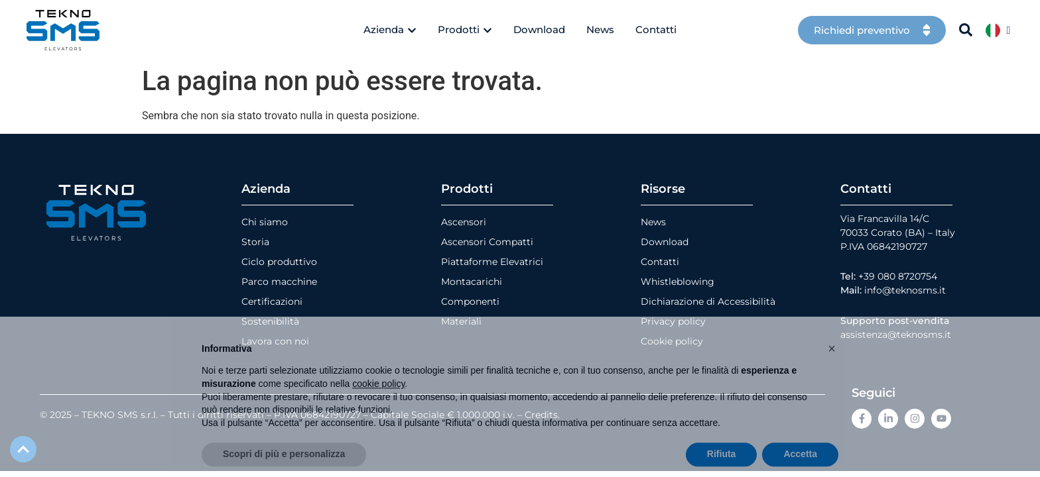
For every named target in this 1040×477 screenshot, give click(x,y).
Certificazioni (271, 301)
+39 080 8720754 (897, 276)
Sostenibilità (270, 321)
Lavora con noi (275, 341)
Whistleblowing (677, 282)
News (653, 222)
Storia (255, 242)
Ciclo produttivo (279, 262)
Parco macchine (279, 282)
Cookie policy (672, 341)
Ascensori (463, 222)
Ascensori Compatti (487, 242)
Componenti (470, 301)
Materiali (461, 321)
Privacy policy (673, 321)
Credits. (542, 415)
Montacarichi (471, 282)
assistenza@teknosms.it (895, 335)
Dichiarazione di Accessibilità (708, 301)
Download (664, 242)
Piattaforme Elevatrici (492, 262)
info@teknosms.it (905, 290)
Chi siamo (264, 222)
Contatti (660, 262)
